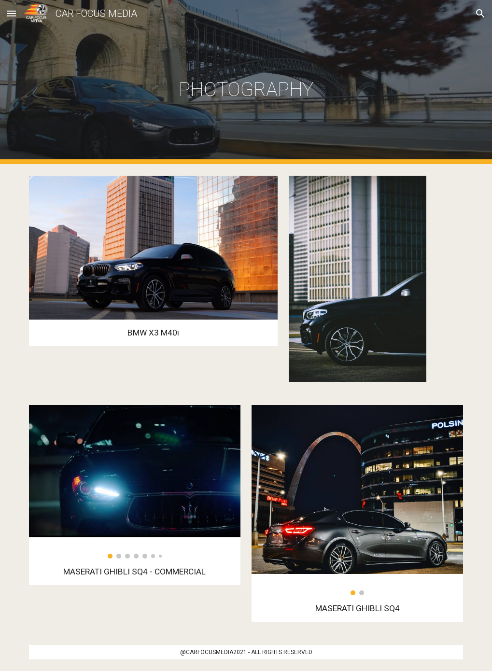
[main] (246, 82)
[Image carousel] (134, 482)
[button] (11, 13)
